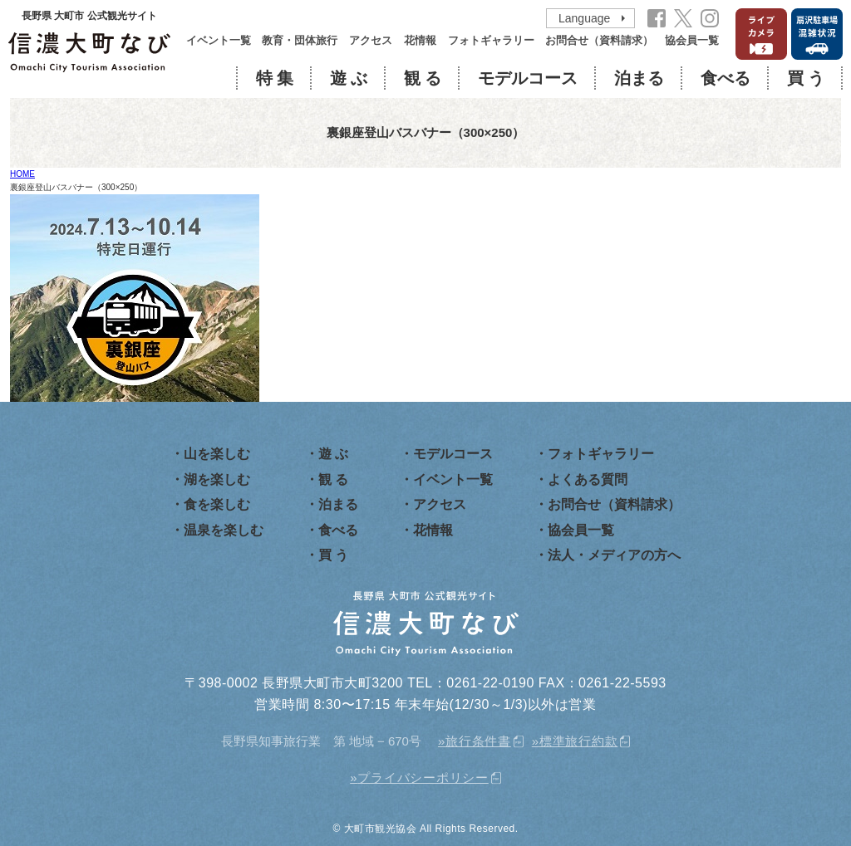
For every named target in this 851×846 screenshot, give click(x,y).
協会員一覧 (692, 40)
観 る (422, 78)
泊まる (639, 78)
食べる (725, 78)
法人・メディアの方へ (614, 555)
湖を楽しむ (217, 479)
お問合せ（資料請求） (599, 40)
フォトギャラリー (491, 40)
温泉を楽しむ (223, 530)
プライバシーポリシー (423, 777)
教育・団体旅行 (299, 40)
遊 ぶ (348, 78)
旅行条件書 (478, 741)
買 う (805, 78)
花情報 (420, 40)
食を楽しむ (217, 504)
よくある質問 (587, 479)
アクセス (370, 40)
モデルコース (528, 78)
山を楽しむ (217, 454)
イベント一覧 (218, 40)
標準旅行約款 (578, 741)
